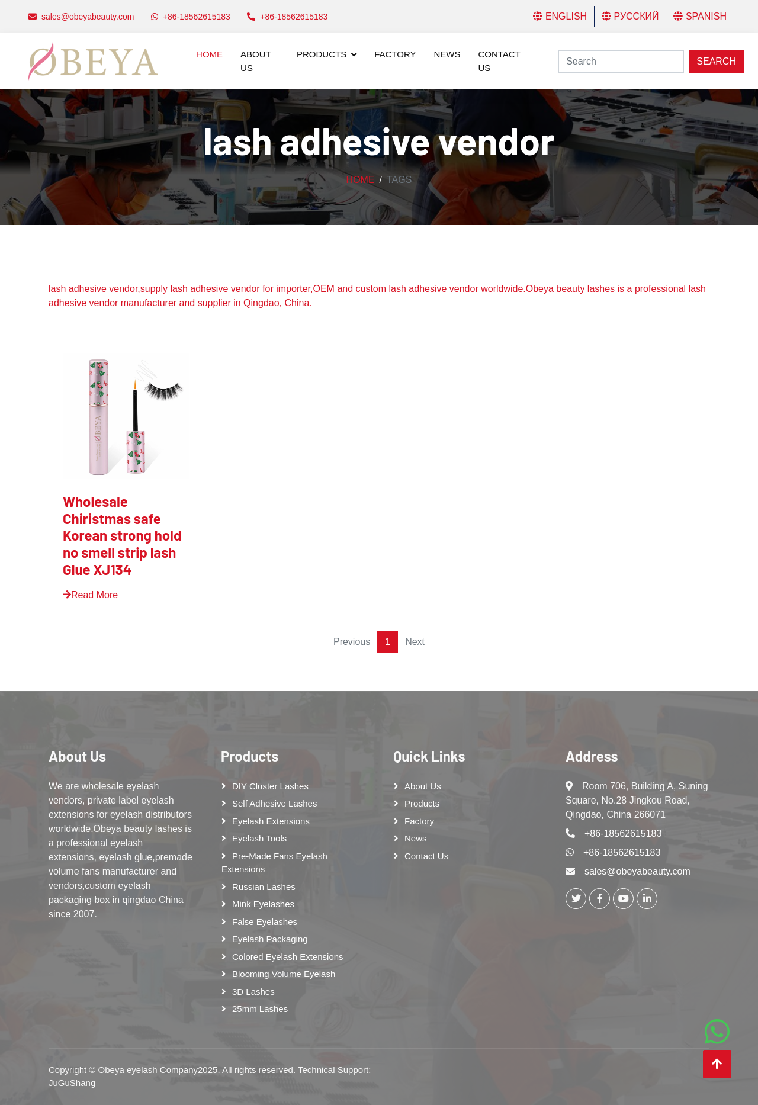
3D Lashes (253, 992)
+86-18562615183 (622, 833)
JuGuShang (72, 1083)
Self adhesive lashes (274, 803)
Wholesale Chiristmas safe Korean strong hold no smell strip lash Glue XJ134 (122, 535)
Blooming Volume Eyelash (283, 974)
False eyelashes (264, 922)
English (560, 16)
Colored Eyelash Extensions (287, 957)
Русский (630, 16)
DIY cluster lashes (270, 786)
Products (321, 54)
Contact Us (499, 61)
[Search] (621, 61)
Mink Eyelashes (263, 904)
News (446, 54)
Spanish (700, 16)
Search (716, 61)
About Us (255, 61)
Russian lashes (264, 887)
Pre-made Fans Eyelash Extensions (274, 863)
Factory (395, 54)
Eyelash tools (259, 838)
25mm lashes (260, 1009)
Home (209, 54)
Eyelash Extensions (271, 821)
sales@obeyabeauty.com (637, 871)
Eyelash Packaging (270, 939)
